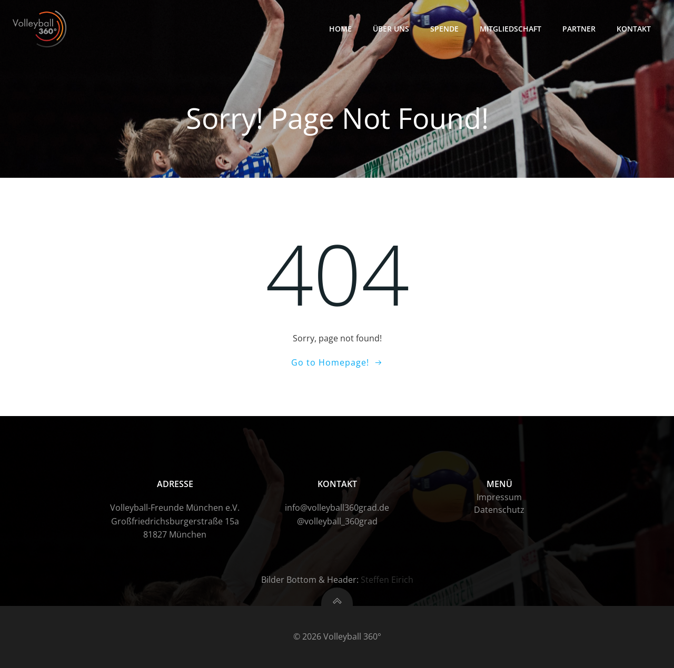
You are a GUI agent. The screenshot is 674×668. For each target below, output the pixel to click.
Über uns (391, 29)
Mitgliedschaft (510, 29)
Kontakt (634, 29)
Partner (579, 29)
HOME (340, 29)
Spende (444, 29)
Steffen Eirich (387, 579)
